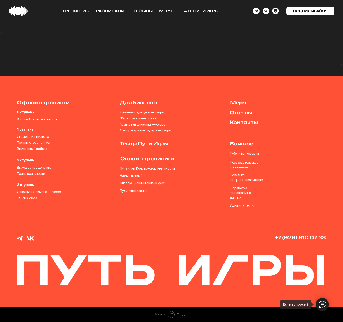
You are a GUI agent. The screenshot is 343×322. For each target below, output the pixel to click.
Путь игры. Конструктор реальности (147, 168)
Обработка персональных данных (240, 193)
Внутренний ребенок (33, 149)
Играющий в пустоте (33, 136)
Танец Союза (27, 198)
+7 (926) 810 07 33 (300, 237)
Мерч (165, 11)
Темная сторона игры (33, 142)
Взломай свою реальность (37, 119)
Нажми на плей (131, 175)
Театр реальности (31, 173)
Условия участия (242, 205)
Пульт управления (133, 191)
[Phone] (266, 11)
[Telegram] (256, 11)
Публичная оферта (244, 153)
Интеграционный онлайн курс (142, 183)
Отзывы (143, 11)
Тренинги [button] (74, 11)
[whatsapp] (275, 11)
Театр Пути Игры (198, 11)
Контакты (244, 122)
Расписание (111, 11)
